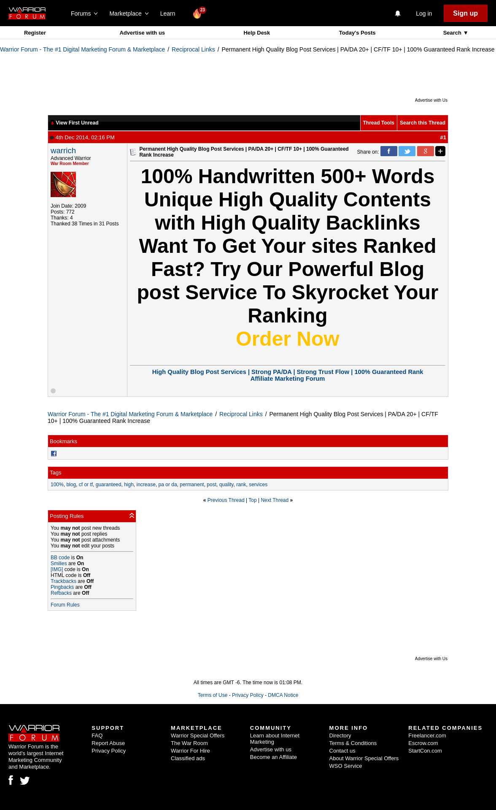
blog (71, 485)
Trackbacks (63, 581)
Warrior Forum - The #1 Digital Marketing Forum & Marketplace (82, 49)
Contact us (342, 751)
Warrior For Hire (190, 751)
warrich (63, 150)
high (129, 485)
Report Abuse (108, 743)
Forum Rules (65, 605)
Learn (170, 13)
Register (35, 33)
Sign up (465, 13)
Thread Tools (378, 123)
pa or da (168, 485)
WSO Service (345, 766)
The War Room (189, 743)
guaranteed (108, 485)
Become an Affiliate (273, 757)
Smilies (59, 563)
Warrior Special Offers (197, 735)
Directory (340, 735)
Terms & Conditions (353, 743)
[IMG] (57, 569)
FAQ (97, 735)
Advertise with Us (431, 100)
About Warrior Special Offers (364, 758)
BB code (60, 558)
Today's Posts (357, 33)
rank (241, 485)
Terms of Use (213, 695)
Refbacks (61, 593)
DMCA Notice (283, 695)
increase (146, 485)
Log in (424, 13)
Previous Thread (226, 500)
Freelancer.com (427, 735)
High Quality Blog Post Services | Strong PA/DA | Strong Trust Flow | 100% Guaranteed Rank (287, 371)
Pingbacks (62, 587)
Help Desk (256, 33)
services (258, 485)
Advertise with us (142, 33)
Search (453, 33)
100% (57, 485)
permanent (192, 485)
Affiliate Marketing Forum (288, 378)
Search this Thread (422, 123)
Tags (55, 472)
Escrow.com (423, 743)
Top (252, 500)
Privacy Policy (248, 695)
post (211, 485)
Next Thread (274, 500)
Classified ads (188, 758)
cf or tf (86, 485)
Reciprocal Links (193, 49)
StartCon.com (425, 751)
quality (226, 485)
